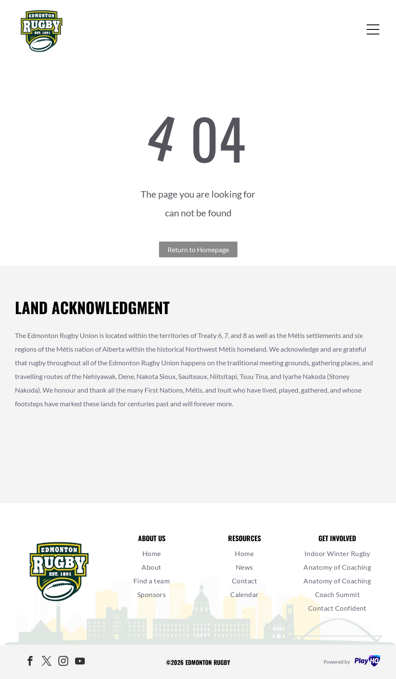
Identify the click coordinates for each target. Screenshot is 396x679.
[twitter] (46, 662)
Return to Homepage (198, 249)
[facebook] (30, 662)
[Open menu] (373, 29)
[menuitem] (152, 553)
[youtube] (79, 662)
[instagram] (63, 662)
